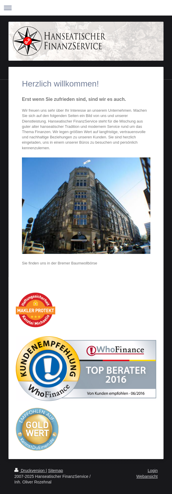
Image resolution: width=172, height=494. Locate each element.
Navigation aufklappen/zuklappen (86, 7)
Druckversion (30, 470)
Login (153, 470)
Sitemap (55, 470)
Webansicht (147, 476)
